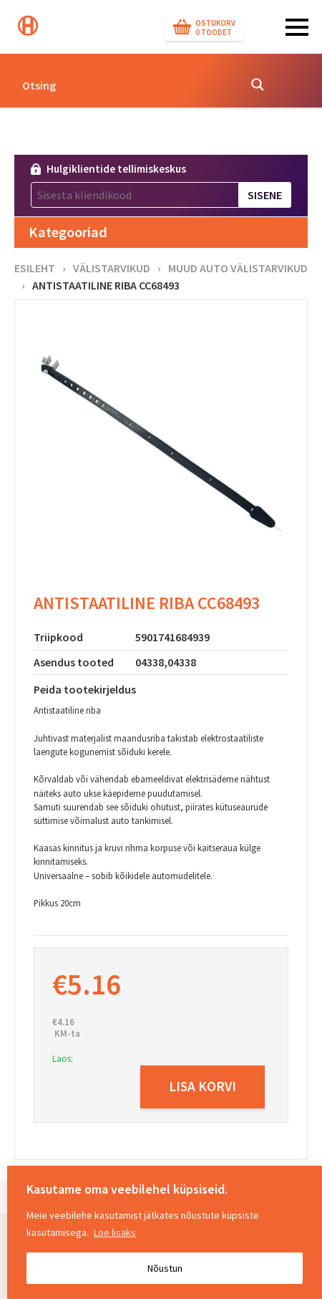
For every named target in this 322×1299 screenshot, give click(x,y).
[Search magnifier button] (257, 84)
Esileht (34, 268)
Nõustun (164, 1268)
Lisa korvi (202, 1086)
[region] (164, 1232)
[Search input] (126, 84)
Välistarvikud (111, 268)
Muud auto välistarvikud (238, 268)
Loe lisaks (115, 1232)
